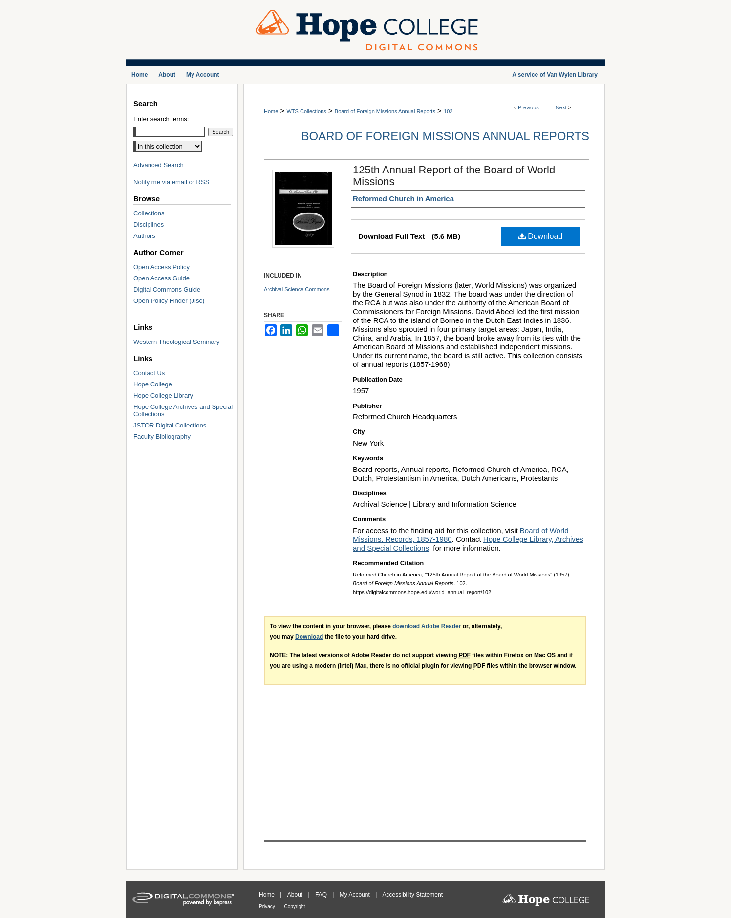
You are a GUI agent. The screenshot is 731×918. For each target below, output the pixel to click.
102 (448, 111)
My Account (355, 894)
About (295, 894)
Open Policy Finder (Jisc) (168, 300)
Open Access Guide (161, 278)
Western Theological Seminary (176, 341)
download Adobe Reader (426, 626)
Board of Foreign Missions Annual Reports (385, 111)
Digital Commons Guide (166, 289)
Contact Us (149, 373)
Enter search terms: (161, 119)
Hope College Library (163, 395)
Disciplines (148, 224)
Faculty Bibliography (162, 436)
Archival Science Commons (297, 289)
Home (271, 111)
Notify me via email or (171, 182)
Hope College (152, 384)
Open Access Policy (161, 267)
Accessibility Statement (413, 894)
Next (561, 107)
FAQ (321, 894)
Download (540, 236)
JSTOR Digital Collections (169, 425)
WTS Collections (306, 111)
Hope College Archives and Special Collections (183, 410)
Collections (149, 213)
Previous (528, 107)
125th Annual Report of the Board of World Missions (454, 176)
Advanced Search (158, 165)
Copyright (294, 906)
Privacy (268, 906)
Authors (144, 235)
